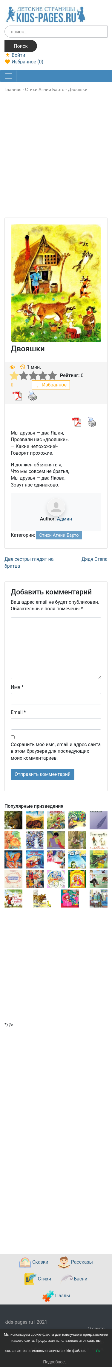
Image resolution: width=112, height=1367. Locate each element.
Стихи (37, 1279)
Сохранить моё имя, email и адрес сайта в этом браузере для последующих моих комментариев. (56, 751)
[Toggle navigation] (8, 76)
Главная (13, 89)
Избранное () (23, 62)
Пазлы (56, 1296)
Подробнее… (56, 1361)
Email (18, 712)
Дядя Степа (95, 559)
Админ (64, 519)
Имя (17, 687)
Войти (14, 55)
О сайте (96, 1329)
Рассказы (75, 1262)
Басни (74, 1279)
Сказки (33, 1262)
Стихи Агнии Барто (45, 89)
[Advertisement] (56, 161)
